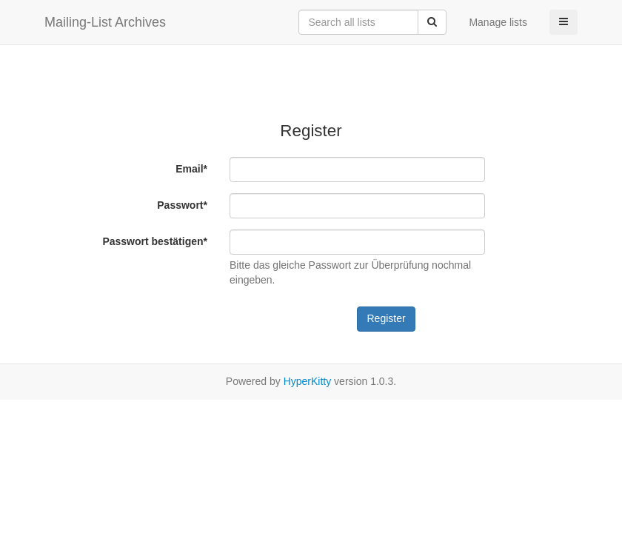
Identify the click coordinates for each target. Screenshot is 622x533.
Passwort (182, 205)
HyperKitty (308, 381)
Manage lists (498, 22)
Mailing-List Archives (105, 22)
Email (191, 169)
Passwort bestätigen (154, 241)
